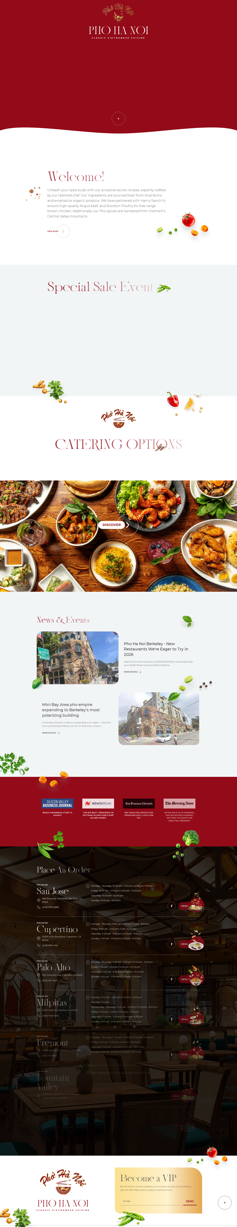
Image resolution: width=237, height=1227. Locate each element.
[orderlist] (45, 8)
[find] (183, 8)
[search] (8, 8)
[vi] (228, 9)
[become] (211, 8)
